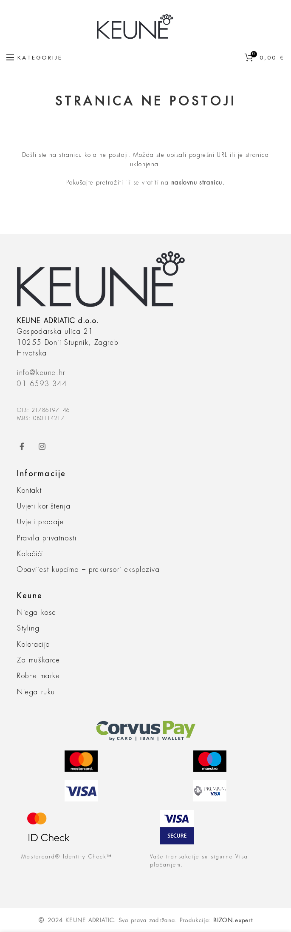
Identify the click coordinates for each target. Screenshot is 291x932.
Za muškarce (38, 660)
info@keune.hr (41, 372)
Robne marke (38, 676)
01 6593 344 (42, 384)
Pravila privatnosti (46, 538)
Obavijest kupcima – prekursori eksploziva (88, 569)
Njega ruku (36, 692)
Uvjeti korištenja (44, 506)
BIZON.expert (233, 920)
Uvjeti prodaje (40, 522)
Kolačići (30, 554)
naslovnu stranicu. (198, 182)
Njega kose (37, 612)
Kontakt (29, 490)
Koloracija (34, 644)
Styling (28, 628)
